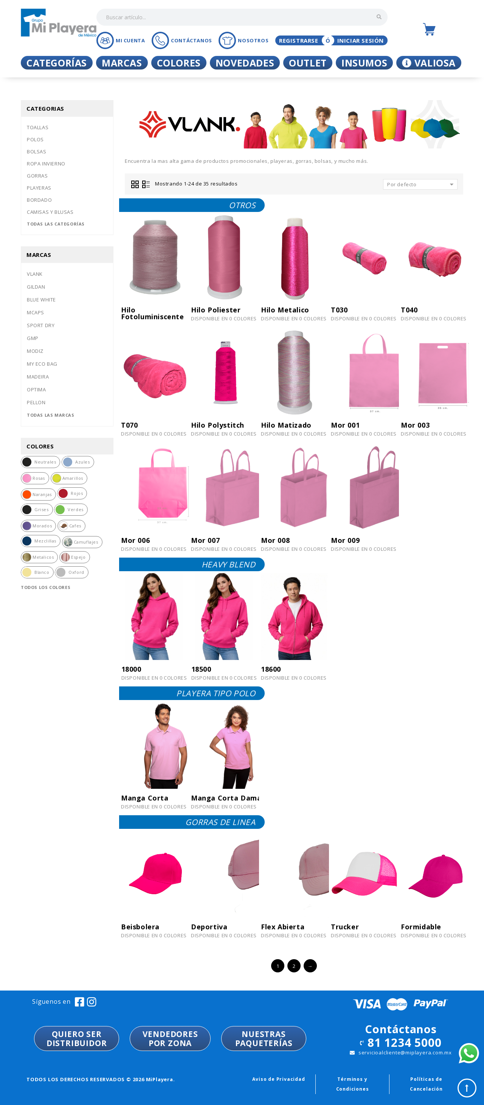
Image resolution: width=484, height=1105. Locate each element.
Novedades (245, 62)
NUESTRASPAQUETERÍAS (264, 1038)
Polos (35, 139)
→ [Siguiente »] (310, 966)
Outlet (308, 62)
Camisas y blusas (50, 212)
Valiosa (429, 62)
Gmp (33, 338)
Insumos (364, 62)
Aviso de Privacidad (278, 1079)
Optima (36, 389)
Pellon (36, 402)
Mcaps (35, 312)
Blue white (41, 299)
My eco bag (42, 363)
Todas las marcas (50, 415)
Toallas (37, 127)
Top (467, 1088)
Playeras (39, 187)
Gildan (36, 286)
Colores (179, 62)
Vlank (35, 273)
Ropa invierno (46, 163)
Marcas (122, 62)
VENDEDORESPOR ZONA (170, 1038)
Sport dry (40, 325)
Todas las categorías (56, 224)
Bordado (39, 199)
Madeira (38, 376)
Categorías (56, 62)
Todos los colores (45, 587)
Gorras (37, 175)
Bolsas (37, 151)
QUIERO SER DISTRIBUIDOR (77, 1038)
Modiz (35, 351)
